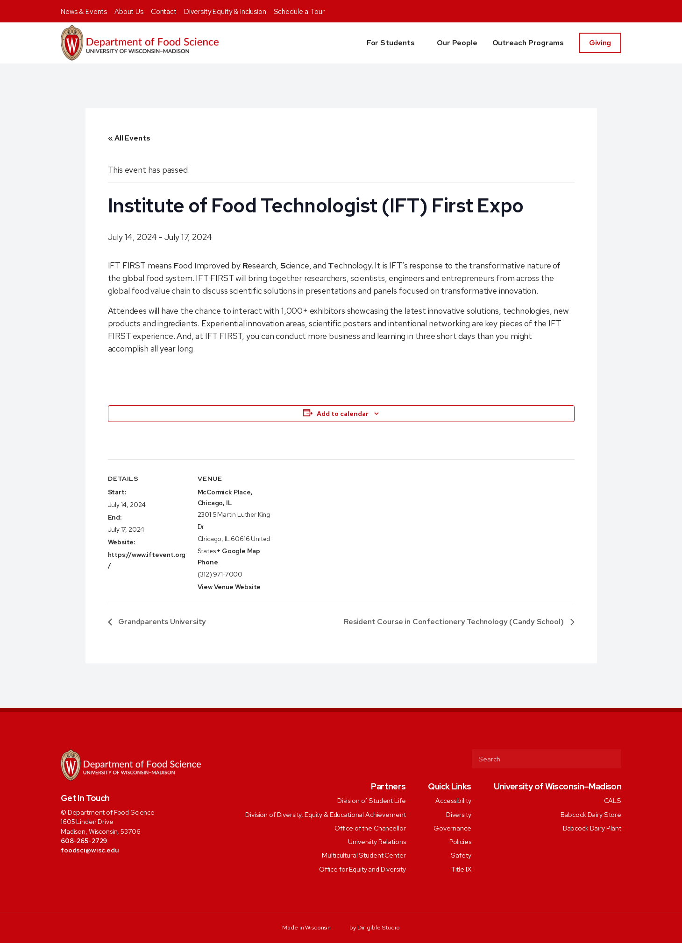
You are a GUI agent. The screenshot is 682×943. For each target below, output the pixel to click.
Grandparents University (161, 621)
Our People (457, 43)
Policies (460, 841)
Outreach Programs (528, 43)
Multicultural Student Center (363, 855)
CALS (612, 800)
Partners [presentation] (388, 786)
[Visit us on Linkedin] (103, 870)
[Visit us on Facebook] (65, 870)
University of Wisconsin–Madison (557, 786)
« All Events (129, 138)
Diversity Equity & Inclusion (225, 11)
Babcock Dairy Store (591, 813)
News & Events (84, 11)
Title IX (461, 868)
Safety (461, 855)
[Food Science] (140, 43)
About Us (128, 11)
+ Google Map (238, 551)
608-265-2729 (84, 840)
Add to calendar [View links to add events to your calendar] (343, 413)
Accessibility (453, 800)
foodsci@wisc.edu (90, 849)
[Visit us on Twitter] (77, 870)
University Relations (376, 841)
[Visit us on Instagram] (90, 870)
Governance (452, 827)
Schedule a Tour (299, 11)
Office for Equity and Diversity (362, 868)
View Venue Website (229, 587)
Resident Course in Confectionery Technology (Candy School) (454, 621)
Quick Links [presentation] (449, 786)
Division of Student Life (371, 800)
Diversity (458, 813)
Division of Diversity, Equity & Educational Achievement (325, 813)
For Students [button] (391, 43)
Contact (164, 11)
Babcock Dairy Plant (592, 827)
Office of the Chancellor (370, 827)
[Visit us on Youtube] (116, 870)
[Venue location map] (336, 524)
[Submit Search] (610, 758)
